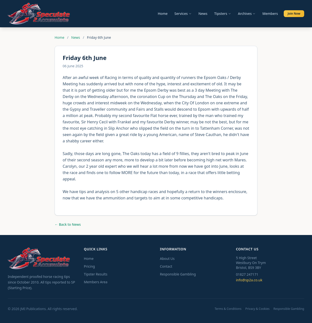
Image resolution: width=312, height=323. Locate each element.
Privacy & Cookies (257, 309)
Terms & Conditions (227, 309)
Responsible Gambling (178, 274)
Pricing (89, 266)
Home (162, 13)
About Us (167, 258)
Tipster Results (95, 274)
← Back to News (68, 224)
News (202, 13)
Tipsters (222, 13)
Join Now (294, 13)
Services (183, 13)
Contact (166, 266)
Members (270, 13)
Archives (246, 13)
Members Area (95, 282)
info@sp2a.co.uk (249, 280)
